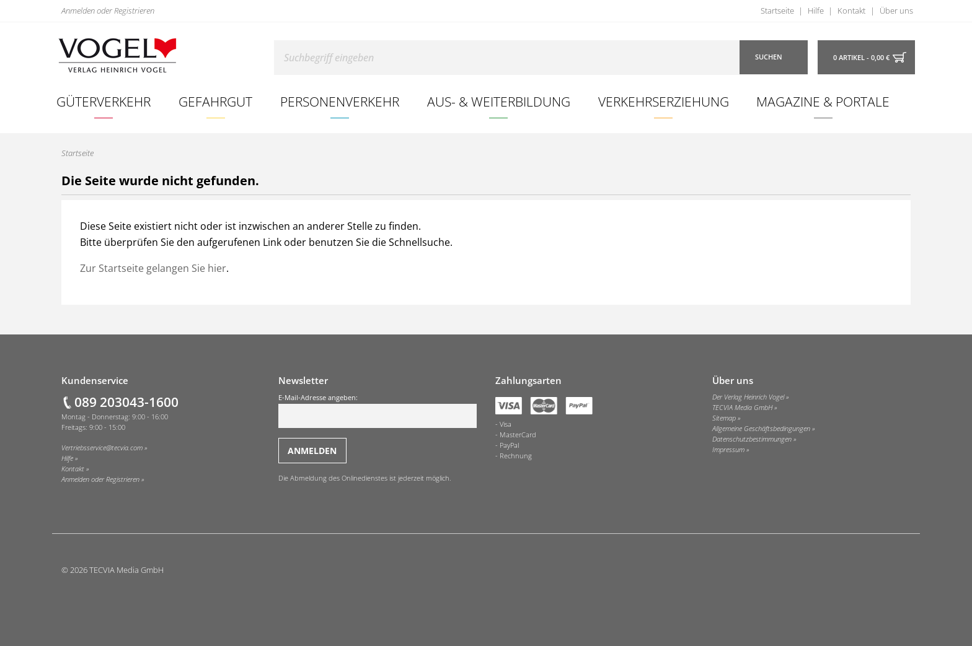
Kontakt (851, 10)
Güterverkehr (103, 101)
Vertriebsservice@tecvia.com (102, 447)
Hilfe (816, 10)
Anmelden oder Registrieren (107, 10)
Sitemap (724, 418)
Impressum (728, 449)
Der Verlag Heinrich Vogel (748, 397)
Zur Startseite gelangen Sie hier (153, 268)
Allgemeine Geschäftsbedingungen (761, 428)
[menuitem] (104, 101)
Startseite (777, 10)
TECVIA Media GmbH (742, 407)
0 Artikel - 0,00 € (861, 57)
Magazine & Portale (823, 101)
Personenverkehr (339, 101)
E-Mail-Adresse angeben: (377, 410)
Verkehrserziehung (663, 101)
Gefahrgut (215, 101)
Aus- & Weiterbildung (498, 101)
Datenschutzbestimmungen (752, 439)
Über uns (896, 10)
